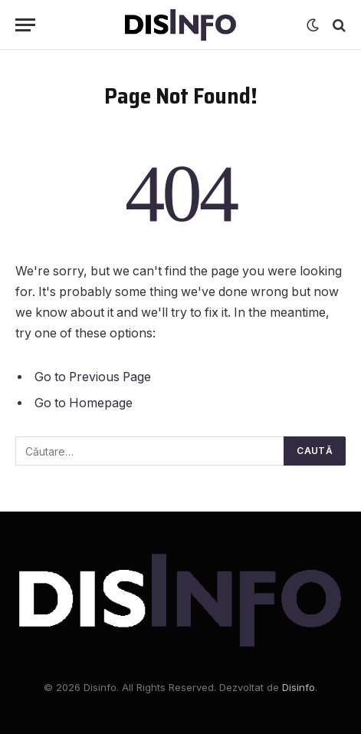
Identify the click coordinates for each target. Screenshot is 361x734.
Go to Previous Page (92, 377)
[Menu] (25, 25)
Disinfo (298, 687)
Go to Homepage (83, 403)
